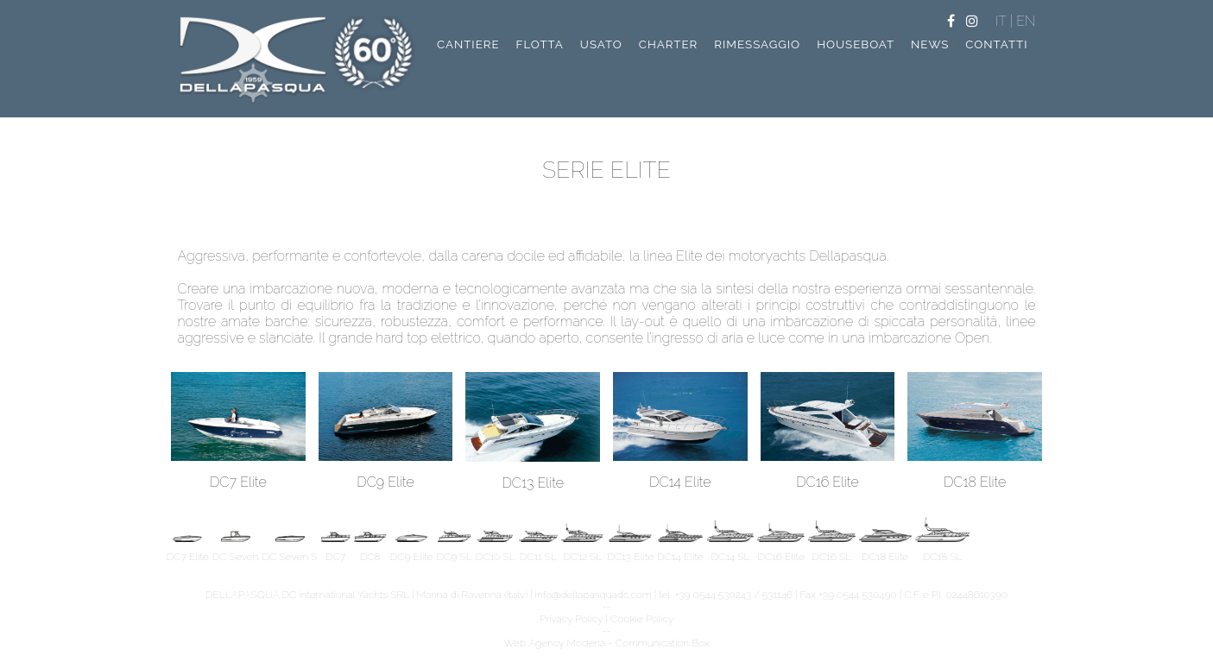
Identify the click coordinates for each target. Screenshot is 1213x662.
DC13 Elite (532, 476)
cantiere (468, 44)
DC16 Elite (828, 475)
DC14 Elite (680, 475)
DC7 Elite (238, 475)
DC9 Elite (386, 475)
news (930, 44)
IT (1002, 21)
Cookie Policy (641, 619)
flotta (540, 44)
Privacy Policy (571, 619)
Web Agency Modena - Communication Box (606, 643)
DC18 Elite (974, 475)
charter (668, 44)
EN (1025, 21)
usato (601, 44)
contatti (996, 44)
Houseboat (855, 44)
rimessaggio (757, 44)
